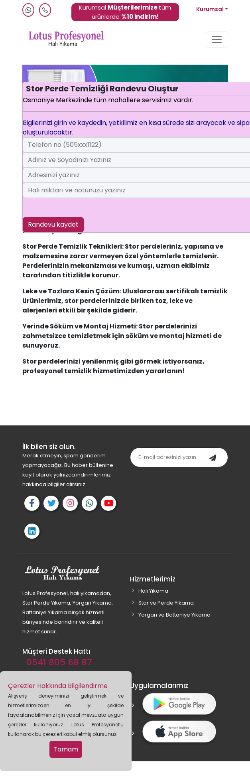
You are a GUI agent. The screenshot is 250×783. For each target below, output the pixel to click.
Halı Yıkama (153, 591)
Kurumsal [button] (210, 9)
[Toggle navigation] (217, 39)
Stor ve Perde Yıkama (166, 603)
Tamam (65, 749)
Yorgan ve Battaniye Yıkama (174, 615)
